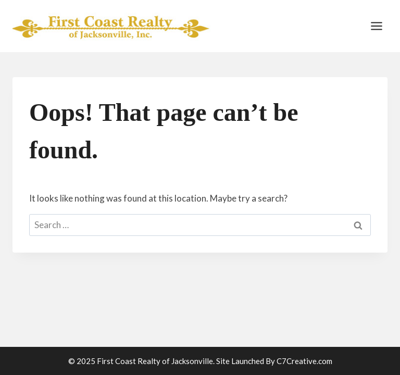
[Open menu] (376, 25)
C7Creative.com (304, 361)
